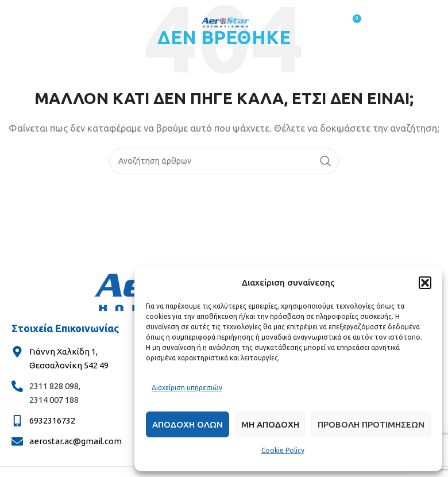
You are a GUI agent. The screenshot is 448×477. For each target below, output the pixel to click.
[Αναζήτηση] (224, 161)
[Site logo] (224, 22)
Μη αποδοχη (270, 424)
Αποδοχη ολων (187, 424)
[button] (425, 282)
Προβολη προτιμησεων (371, 424)
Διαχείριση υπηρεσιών (187, 387)
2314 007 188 (54, 400)
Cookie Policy (282, 450)
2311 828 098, (54, 386)
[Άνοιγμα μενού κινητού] (96, 22)
